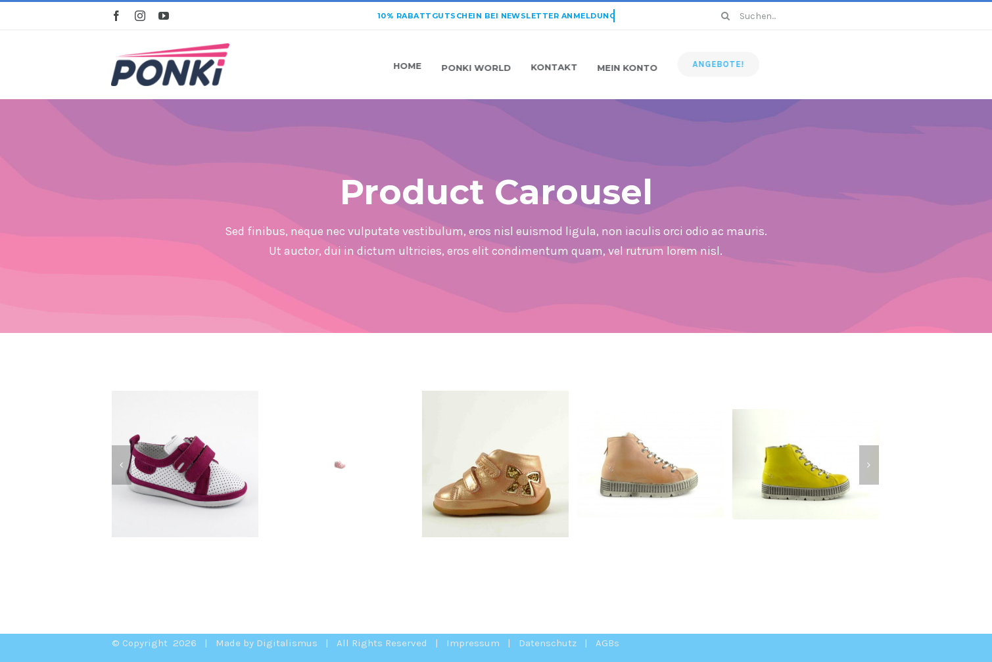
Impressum (473, 643)
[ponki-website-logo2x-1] (170, 48)
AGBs (607, 643)
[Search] (725, 16)
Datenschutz (548, 643)
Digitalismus (287, 643)
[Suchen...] (795, 16)
